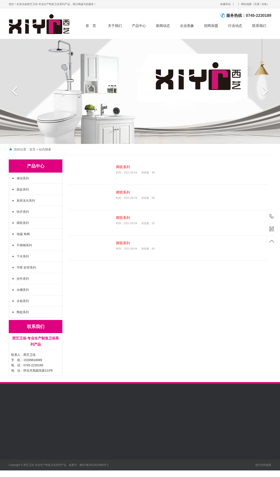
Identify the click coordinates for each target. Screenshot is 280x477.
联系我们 (259, 26)
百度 (256, 4)
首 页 (91, 26)
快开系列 (23, 211)
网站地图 (246, 4)
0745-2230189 (272, 216)
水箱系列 (23, 301)
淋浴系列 (23, 178)
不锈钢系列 (24, 245)
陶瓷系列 (23, 312)
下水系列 (23, 256)
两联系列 (23, 223)
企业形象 (187, 26)
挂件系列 (23, 278)
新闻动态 (163, 26)
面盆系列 (23, 189)
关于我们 (115, 26)
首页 (32, 149)
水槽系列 (23, 290)
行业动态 (235, 26)
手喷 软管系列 (26, 267)
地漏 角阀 (23, 234)
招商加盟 (211, 26)
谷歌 (264, 4)
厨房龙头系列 (26, 200)
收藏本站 (225, 4)
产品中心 (139, 26)
